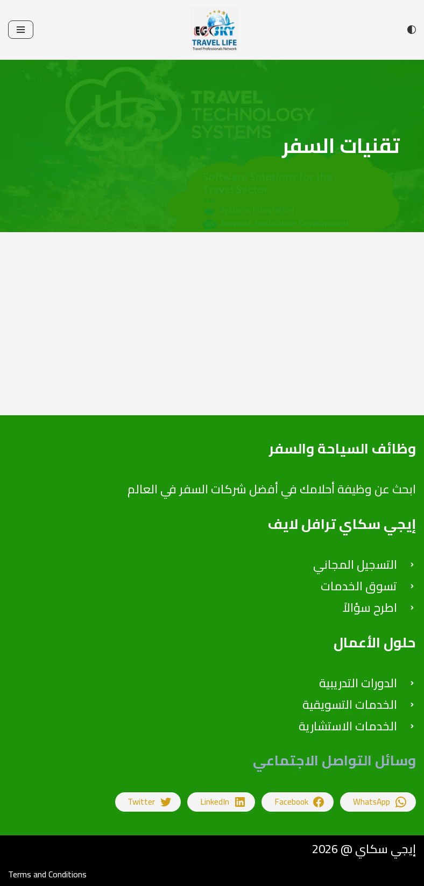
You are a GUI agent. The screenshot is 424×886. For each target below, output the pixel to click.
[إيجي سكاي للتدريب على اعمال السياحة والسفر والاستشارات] (212, 30)
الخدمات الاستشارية (348, 726)
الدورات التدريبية (358, 683)
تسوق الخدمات (359, 586)
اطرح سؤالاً (370, 607)
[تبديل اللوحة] (411, 29)
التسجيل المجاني (355, 564)
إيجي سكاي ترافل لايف (342, 524)
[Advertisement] (212, 339)
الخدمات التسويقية (349, 704)
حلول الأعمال (375, 642)
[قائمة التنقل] (20, 29)
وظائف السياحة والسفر (342, 448)
